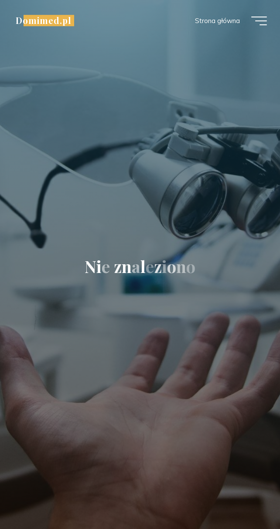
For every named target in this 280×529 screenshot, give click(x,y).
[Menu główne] (259, 21)
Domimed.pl (44, 20)
